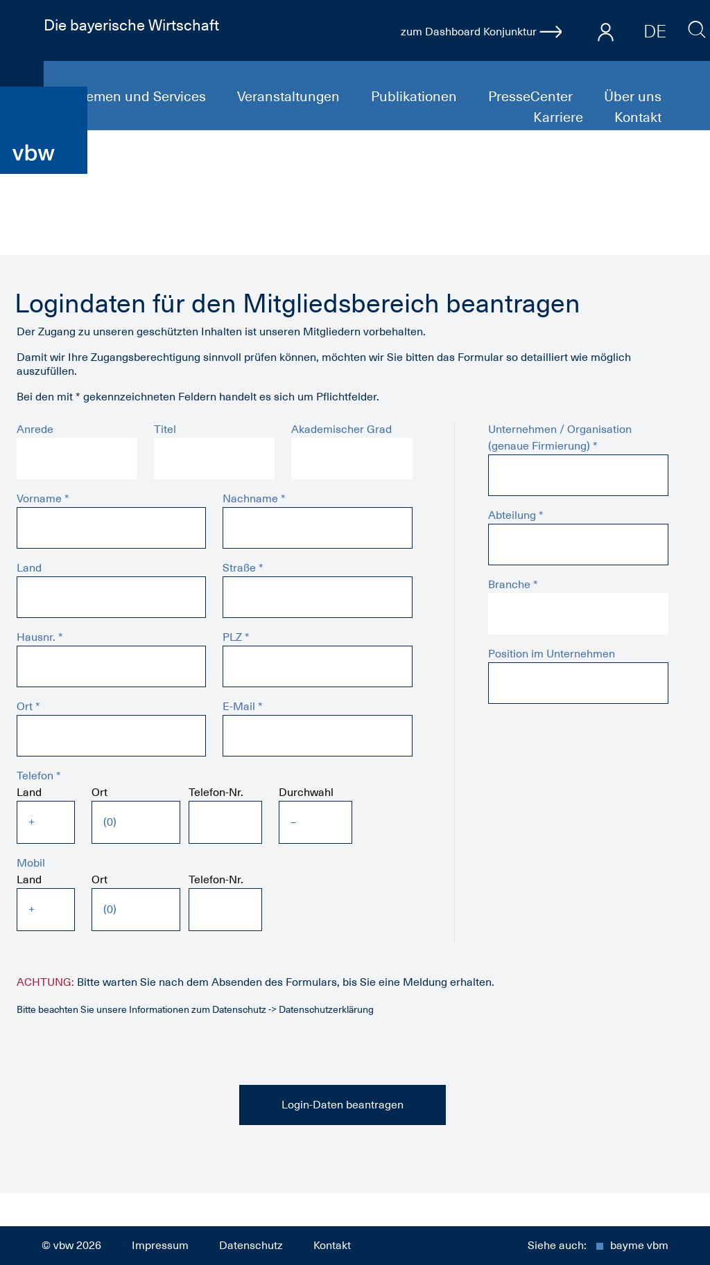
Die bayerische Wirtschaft (131, 25)
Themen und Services (139, 96)
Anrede (35, 429)
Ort (99, 792)
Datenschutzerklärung (326, 1009)
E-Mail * (243, 707)
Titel (165, 429)
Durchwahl (306, 792)
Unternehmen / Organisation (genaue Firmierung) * (560, 438)
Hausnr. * (40, 637)
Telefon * (39, 776)
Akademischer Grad (341, 429)
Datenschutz (251, 1246)
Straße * (243, 568)
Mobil (31, 863)
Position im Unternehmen (551, 654)
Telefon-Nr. (216, 792)
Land (29, 568)
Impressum (160, 1246)
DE (654, 31)
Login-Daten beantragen (343, 1105)
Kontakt (637, 117)
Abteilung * (516, 515)
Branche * (513, 585)
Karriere (560, 117)
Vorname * (43, 499)
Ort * (28, 707)
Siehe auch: (598, 1246)
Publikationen (415, 96)
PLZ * (236, 637)
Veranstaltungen (290, 96)
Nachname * (254, 499)
